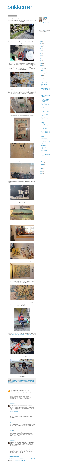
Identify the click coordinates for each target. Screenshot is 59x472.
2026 (41, 41)
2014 (41, 62)
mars (42, 162)
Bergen (13, 380)
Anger (42, 130)
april (42, 161)
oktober (42, 70)
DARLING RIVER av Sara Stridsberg (45, 96)
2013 (41, 63)
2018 (41, 55)
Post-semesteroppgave (45, 103)
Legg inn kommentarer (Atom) (19, 460)
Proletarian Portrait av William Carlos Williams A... (45, 158)
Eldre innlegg (33, 458)
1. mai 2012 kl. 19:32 (14, 400)
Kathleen (12, 403)
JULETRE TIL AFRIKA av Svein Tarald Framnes (45, 100)
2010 (41, 170)
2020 (41, 52)
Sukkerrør (19, 7)
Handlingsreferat (44, 150)
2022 (41, 48)
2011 (41, 168)
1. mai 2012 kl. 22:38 (14, 437)
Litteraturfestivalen (44, 84)
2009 (41, 171)
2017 (41, 57)
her (44, 30)
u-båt (12, 382)
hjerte (29, 380)
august (42, 73)
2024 (41, 45)
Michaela (12, 389)
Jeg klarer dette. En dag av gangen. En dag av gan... (45, 89)
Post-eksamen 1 (44, 107)
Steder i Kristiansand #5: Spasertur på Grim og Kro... (45, 142)
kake (33, 380)
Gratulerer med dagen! (45, 113)
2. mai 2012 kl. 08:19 (14, 454)
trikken (9, 382)
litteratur (16, 381)
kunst (14, 381)
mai (42, 78)
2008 (41, 173)
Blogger (33, 469)
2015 (41, 60)
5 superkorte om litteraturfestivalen (45, 82)
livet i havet (21, 381)
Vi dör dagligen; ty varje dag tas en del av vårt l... (45, 132)
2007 (41, 175)
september (43, 72)
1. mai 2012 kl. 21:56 (14, 419)
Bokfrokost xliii (44, 128)
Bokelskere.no (42, 35)
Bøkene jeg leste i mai (45, 80)
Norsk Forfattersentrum (44, 37)
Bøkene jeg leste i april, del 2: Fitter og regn (45, 152)
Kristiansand (10, 381)
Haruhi (11, 430)
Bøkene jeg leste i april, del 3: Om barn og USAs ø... (45, 147)
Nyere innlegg (10, 458)
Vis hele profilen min (44, 23)
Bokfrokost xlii (43, 145)
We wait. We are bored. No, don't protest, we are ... (45, 93)
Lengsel (42, 136)
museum (24, 381)
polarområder (32, 381)
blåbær (15, 380)
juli (41, 75)
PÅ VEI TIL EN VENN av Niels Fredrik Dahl (45, 86)
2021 (41, 50)
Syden (42, 98)
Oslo (27, 381)
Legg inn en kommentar (14, 456)
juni (42, 77)
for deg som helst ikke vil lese (22, 380)
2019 (41, 53)
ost (28, 381)
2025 (41, 43)
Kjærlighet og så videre (45, 135)
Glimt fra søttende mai (45, 111)
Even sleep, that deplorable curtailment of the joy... (45, 125)
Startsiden (22, 458)
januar (42, 166)
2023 (41, 46)
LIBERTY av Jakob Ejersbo (44, 115)
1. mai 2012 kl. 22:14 (14, 427)
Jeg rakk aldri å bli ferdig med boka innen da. (21, 334)
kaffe (31, 380)
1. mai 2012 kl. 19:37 (14, 411)
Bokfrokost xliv (44, 117)
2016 (41, 58)
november (43, 68)
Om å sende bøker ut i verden (45, 105)
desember (43, 67)
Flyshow (42, 122)
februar (42, 164)
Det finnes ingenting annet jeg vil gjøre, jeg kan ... (45, 119)
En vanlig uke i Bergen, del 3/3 (45, 155)
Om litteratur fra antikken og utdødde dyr (45, 139)
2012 (41, 65)
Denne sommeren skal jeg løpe (45, 109)
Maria (11, 422)
